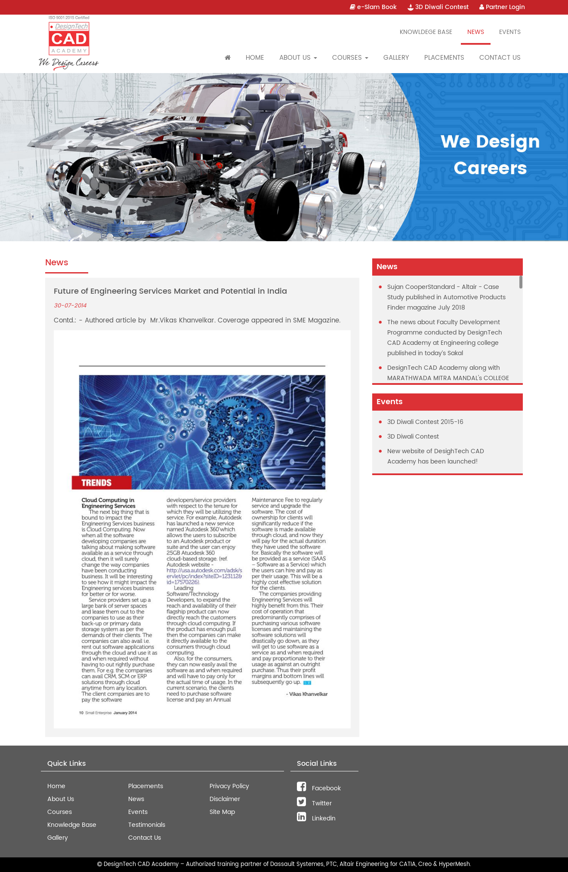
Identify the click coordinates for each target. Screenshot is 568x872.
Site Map (222, 812)
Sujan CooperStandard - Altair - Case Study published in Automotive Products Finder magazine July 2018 (446, 297)
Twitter (314, 803)
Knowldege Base (426, 32)
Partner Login (502, 7)
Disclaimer (225, 799)
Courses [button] (350, 57)
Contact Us (500, 57)
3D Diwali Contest (438, 7)
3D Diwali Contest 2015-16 (425, 422)
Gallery (396, 57)
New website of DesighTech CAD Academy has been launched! (435, 456)
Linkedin (316, 818)
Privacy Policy (229, 786)
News (475, 32)
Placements (444, 57)
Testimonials (146, 825)
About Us (60, 799)
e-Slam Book (373, 7)
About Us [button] (298, 57)
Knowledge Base (71, 825)
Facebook (319, 788)
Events (510, 32)
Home (255, 57)
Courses (59, 812)
